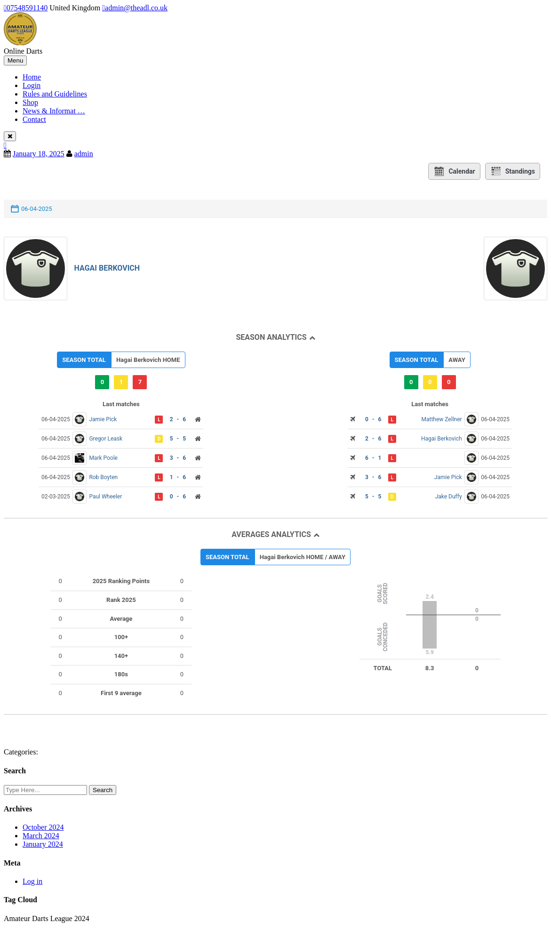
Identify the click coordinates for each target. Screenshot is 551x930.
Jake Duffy (448, 496)
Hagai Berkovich (107, 268)
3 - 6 (178, 458)
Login (31, 85)
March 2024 (41, 836)
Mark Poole (103, 458)
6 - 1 (373, 458)
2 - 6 (178, 419)
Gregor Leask (105, 438)
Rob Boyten (103, 477)
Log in (32, 881)
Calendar (454, 171)
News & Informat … (54, 111)
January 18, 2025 (38, 154)
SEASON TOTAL (84, 359)
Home (32, 77)
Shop (30, 102)
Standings (512, 171)
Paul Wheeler (105, 496)
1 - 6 (178, 477)
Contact (34, 119)
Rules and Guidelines (55, 94)
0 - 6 (178, 496)
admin (83, 154)
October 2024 (43, 827)
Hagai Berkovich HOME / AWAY (302, 557)
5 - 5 (178, 438)
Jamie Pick (103, 419)
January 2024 (43, 844)
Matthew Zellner (441, 419)
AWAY (456, 359)
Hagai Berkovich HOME (148, 359)
